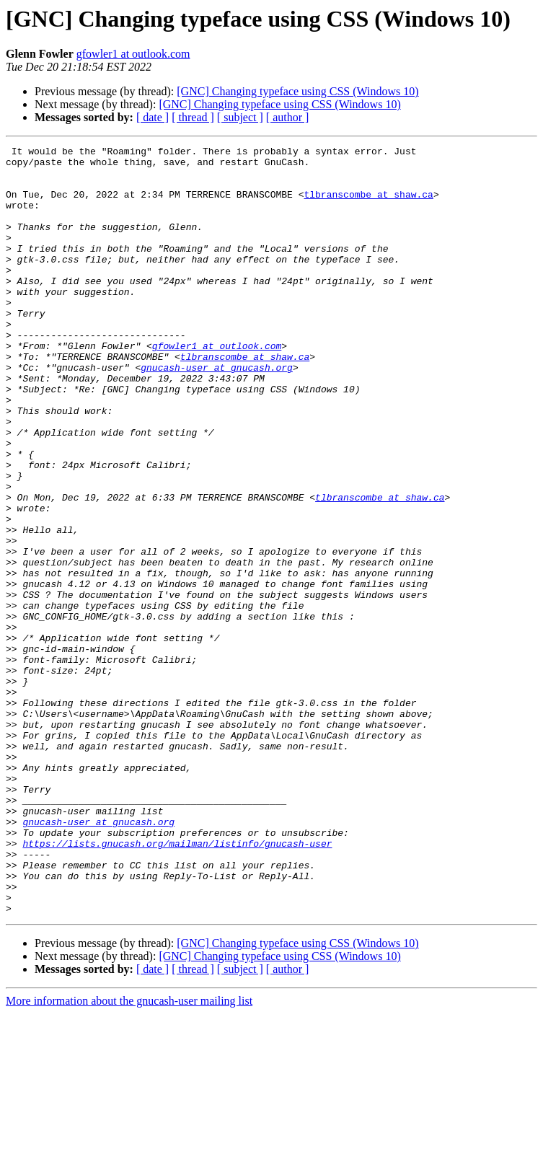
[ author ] (287, 117)
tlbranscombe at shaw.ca (368, 204)
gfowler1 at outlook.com (133, 54)
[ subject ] (240, 117)
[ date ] (152, 117)
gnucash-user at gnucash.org (217, 412)
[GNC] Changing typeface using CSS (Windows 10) (297, 91)
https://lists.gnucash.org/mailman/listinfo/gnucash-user (177, 983)
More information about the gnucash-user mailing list (129, 1154)
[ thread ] (193, 117)
